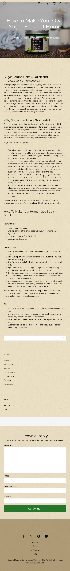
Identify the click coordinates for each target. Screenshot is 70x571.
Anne (16, 38)
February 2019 (9, 372)
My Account (35, 550)
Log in (6, 409)
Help (35, 554)
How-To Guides (52, 38)
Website (7, 496)
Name (7, 476)
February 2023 (9, 364)
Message (8, 445)
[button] (40, 3)
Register (7, 405)
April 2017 (8, 380)
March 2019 (8, 368)
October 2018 (9, 376)
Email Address (11, 486)
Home (35, 542)
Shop (35, 546)
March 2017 (8, 384)
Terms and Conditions (35, 563)
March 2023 (8, 361)
